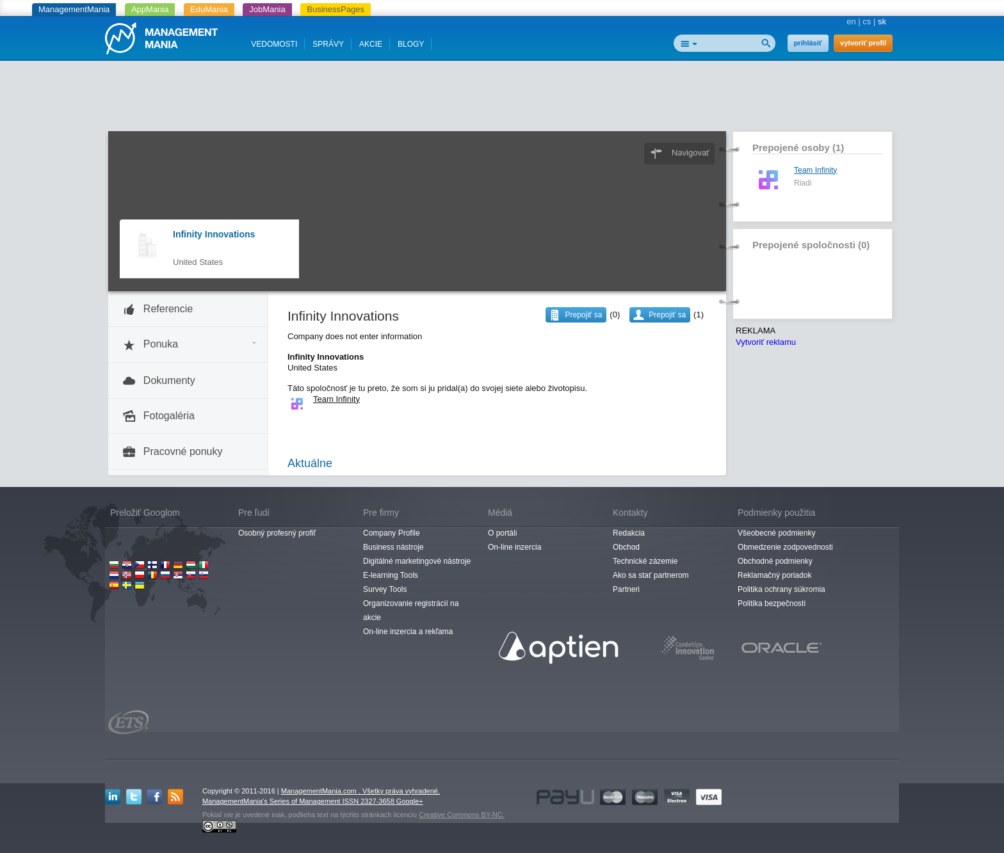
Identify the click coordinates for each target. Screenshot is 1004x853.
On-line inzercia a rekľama (408, 631)
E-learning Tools (390, 575)
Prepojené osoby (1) (798, 147)
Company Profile (391, 533)
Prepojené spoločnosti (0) (811, 244)
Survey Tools (385, 589)
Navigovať (690, 152)
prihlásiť (808, 43)
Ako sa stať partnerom (651, 575)
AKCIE (370, 44)
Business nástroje (393, 547)
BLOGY (411, 44)
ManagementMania (73, 9)
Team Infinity (815, 170)
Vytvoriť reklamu (766, 342)
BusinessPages (335, 9)
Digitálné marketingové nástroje (417, 561)
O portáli (502, 533)
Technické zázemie (645, 561)
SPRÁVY (328, 44)
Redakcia (629, 533)
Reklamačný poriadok (774, 575)
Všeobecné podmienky (776, 533)
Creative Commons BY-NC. (461, 814)
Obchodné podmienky (775, 561)
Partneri (626, 589)
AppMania (150, 9)
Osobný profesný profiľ (277, 533)
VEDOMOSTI (274, 44)
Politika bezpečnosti (772, 603)
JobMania (267, 9)
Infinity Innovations (214, 234)
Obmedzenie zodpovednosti (785, 547)
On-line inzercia (514, 547)
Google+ (409, 801)
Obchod (626, 547)
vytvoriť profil (863, 43)
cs (866, 21)
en (850, 21)
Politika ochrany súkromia (781, 589)
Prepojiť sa (667, 314)
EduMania (209, 9)
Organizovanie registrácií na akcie (410, 610)
